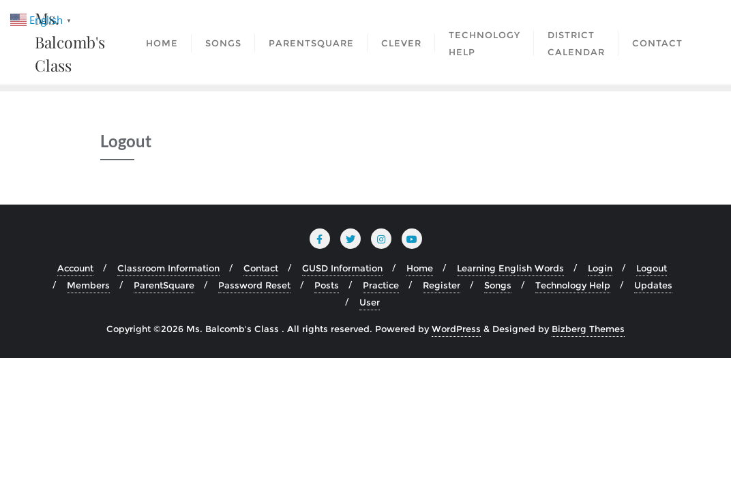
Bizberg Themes (588, 328)
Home (419, 268)
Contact (260, 268)
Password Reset (254, 285)
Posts (326, 285)
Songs (497, 285)
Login (600, 268)
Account (75, 268)
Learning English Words (510, 268)
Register (441, 285)
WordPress (456, 328)
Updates (653, 285)
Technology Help (572, 285)
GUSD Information (342, 268)
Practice (381, 285)
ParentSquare (164, 285)
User (369, 302)
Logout (651, 268)
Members (88, 285)
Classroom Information (168, 268)
